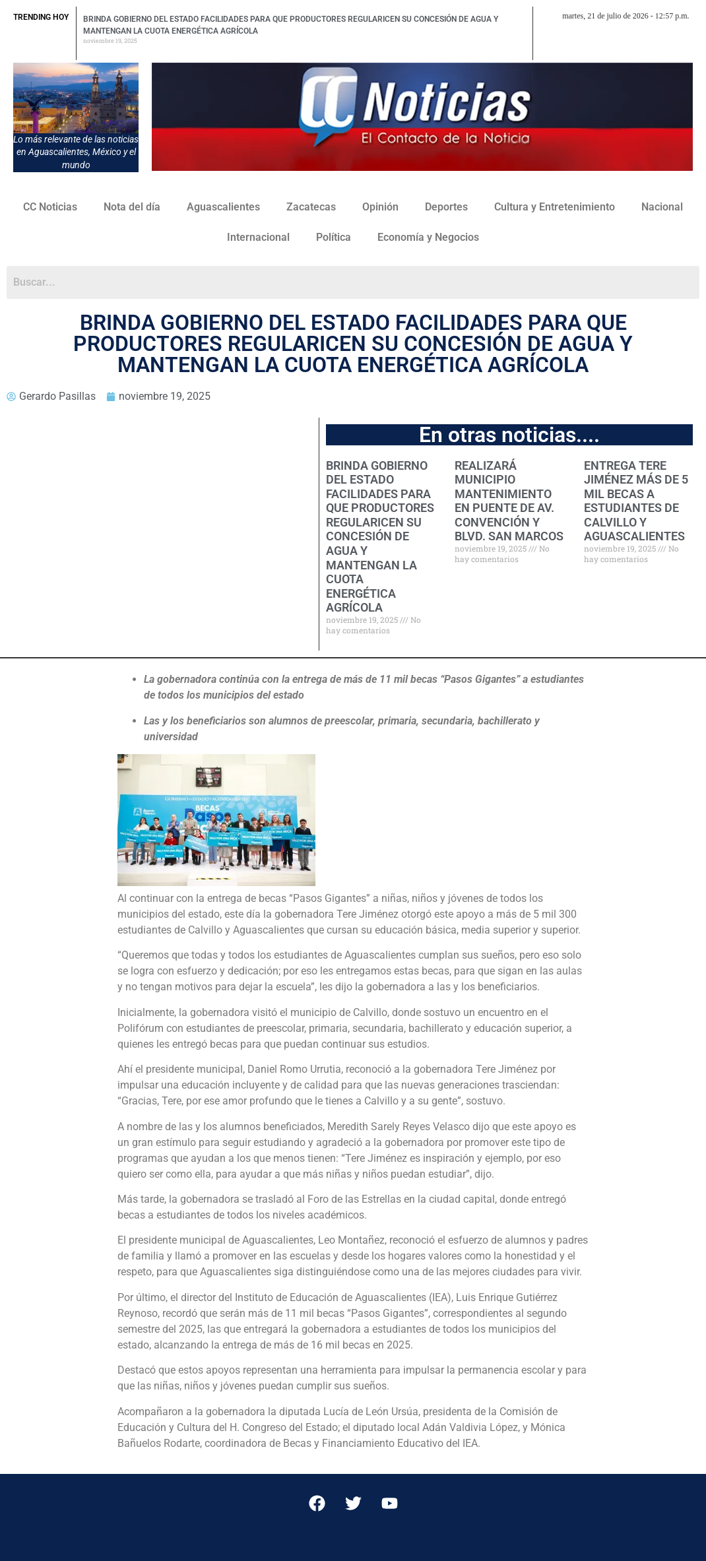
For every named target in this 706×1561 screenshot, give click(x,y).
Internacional (258, 237)
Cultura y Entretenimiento (554, 207)
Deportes (446, 207)
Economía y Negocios (428, 237)
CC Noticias (50, 207)
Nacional (662, 207)
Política (333, 237)
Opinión (380, 207)
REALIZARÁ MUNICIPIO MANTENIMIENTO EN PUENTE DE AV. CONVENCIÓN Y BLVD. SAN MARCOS (509, 501)
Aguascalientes (223, 207)
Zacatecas (311, 207)
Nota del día (132, 207)
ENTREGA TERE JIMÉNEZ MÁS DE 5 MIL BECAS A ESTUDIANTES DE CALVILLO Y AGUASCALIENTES (636, 501)
